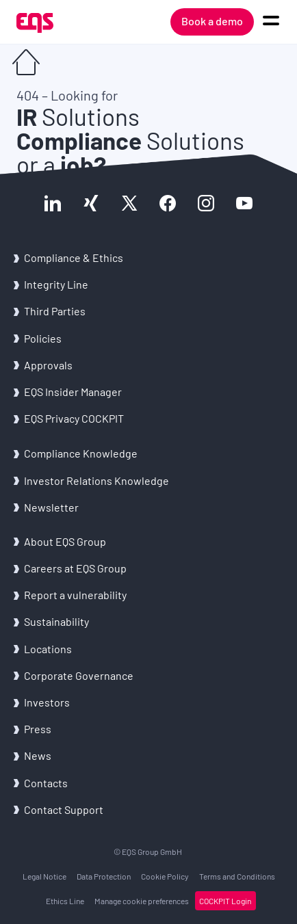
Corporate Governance (78, 675)
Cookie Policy (165, 876)
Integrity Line (56, 284)
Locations (48, 648)
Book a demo (212, 20)
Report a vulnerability (75, 594)
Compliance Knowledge (81, 453)
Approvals (48, 364)
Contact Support (63, 809)
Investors (47, 702)
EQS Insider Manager (73, 391)
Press (37, 728)
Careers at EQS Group (75, 568)
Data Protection (104, 876)
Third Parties (55, 310)
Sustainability (56, 621)
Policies (43, 338)
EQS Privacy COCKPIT (74, 418)
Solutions (78, 117)
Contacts (46, 782)
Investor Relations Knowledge (96, 480)
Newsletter (51, 507)
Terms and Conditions (237, 876)
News (37, 755)
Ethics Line (65, 901)
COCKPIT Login (225, 901)
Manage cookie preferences (141, 901)
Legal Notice (44, 876)
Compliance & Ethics (73, 257)
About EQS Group (65, 541)
